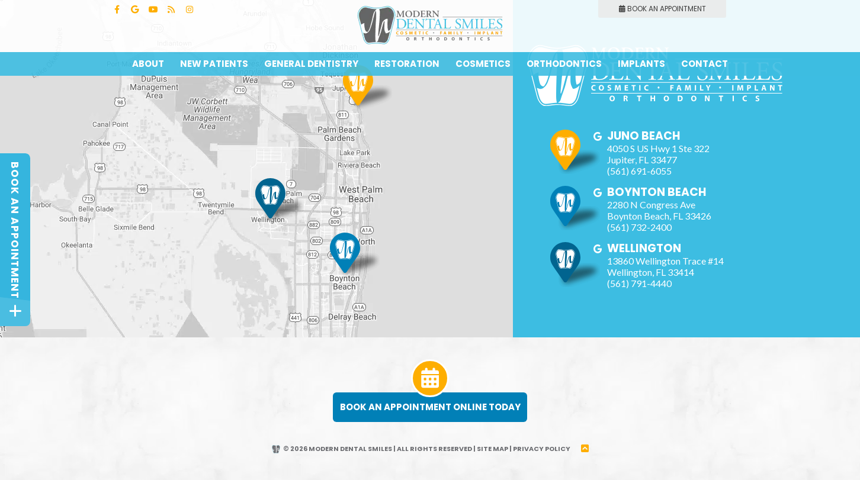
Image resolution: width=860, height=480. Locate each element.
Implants (641, 63)
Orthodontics (564, 63)
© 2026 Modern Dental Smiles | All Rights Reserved (371, 448)
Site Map (492, 448)
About (148, 63)
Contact (704, 63)
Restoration (406, 63)
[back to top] (585, 449)
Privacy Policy (541, 448)
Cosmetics (483, 63)
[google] (598, 136)
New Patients (214, 63)
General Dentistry (311, 63)
